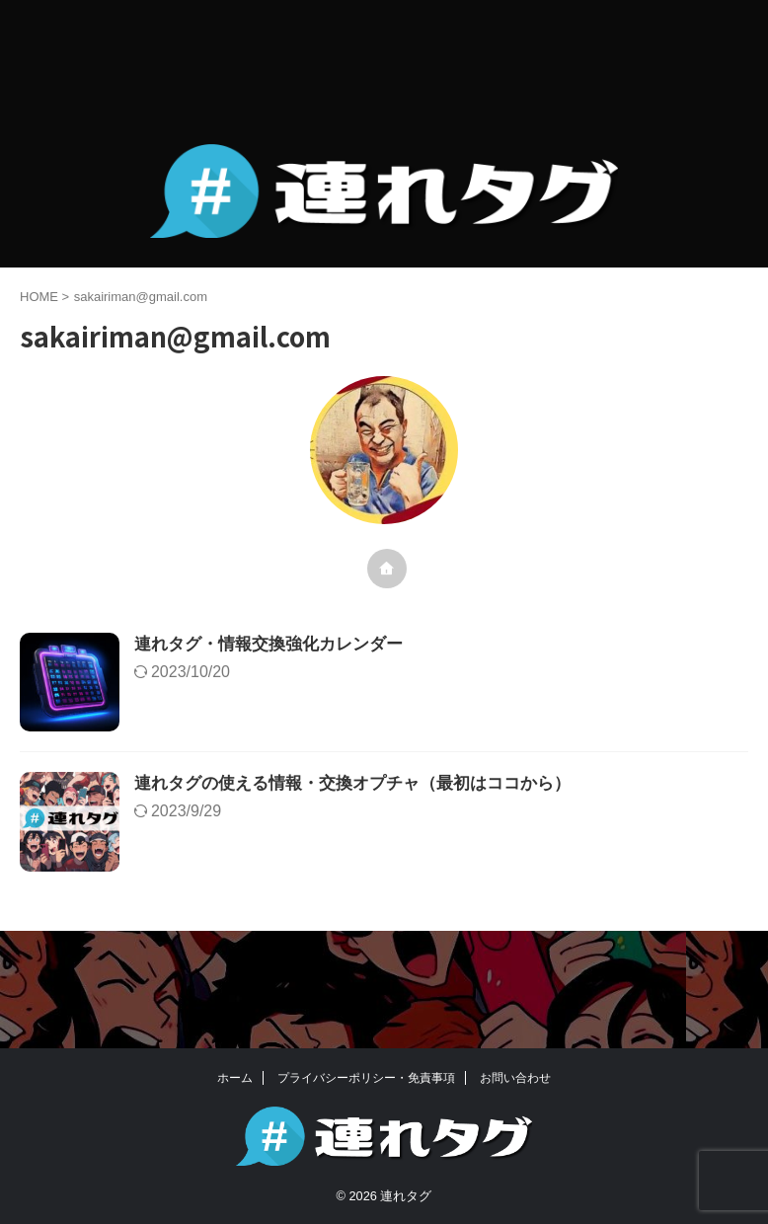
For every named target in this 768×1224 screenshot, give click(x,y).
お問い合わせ (515, 1078)
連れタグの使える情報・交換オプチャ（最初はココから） (414, 834)
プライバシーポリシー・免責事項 (366, 1078)
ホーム (235, 1078)
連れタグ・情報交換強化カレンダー (325, 645)
